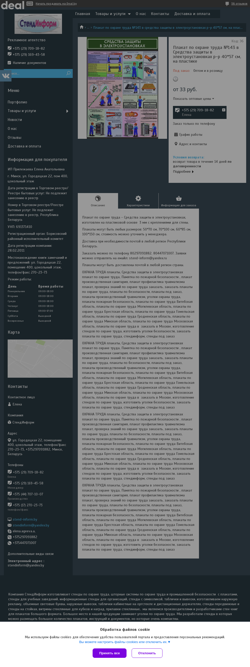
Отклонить (147, 653)
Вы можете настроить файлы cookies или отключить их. (123, 642)
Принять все (109, 653)
